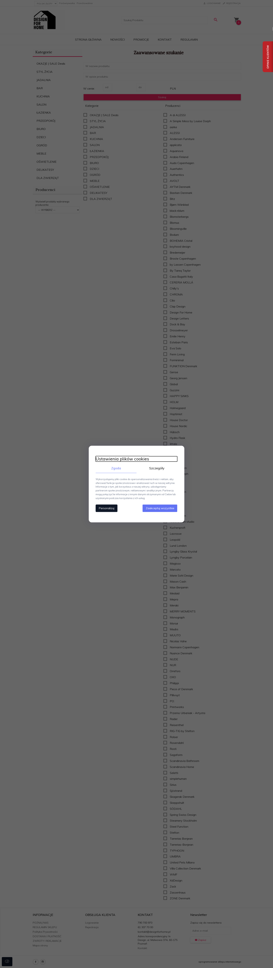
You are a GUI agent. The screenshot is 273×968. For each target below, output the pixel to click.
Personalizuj (105, 508)
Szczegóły (157, 468)
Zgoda (116, 468)
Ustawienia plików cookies (121, 459)
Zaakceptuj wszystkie (161, 508)
